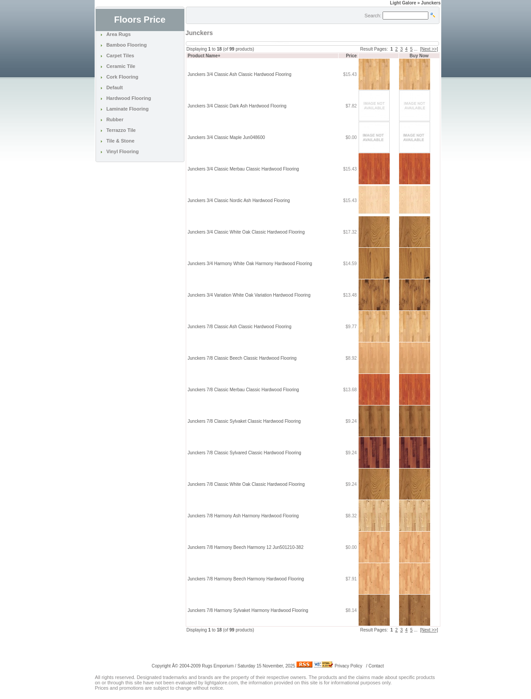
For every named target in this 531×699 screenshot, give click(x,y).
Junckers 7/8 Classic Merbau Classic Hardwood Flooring (243, 389)
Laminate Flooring (127, 108)
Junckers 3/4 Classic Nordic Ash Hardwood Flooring (239, 200)
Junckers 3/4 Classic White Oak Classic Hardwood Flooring (246, 232)
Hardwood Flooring (128, 98)
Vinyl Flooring (122, 151)
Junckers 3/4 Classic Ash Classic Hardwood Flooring (239, 74)
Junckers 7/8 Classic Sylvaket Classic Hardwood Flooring (244, 421)
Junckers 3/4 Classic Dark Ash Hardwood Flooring (237, 105)
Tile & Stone (120, 140)
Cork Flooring (122, 76)
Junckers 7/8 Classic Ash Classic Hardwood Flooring (239, 326)
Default (114, 87)
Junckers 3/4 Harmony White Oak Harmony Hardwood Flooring (250, 263)
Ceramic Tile (120, 66)
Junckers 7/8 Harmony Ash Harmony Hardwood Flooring (243, 515)
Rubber (115, 119)
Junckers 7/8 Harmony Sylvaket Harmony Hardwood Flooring (248, 610)
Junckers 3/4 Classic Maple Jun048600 (226, 137)
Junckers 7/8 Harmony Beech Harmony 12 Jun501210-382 (245, 547)
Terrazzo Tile (121, 130)
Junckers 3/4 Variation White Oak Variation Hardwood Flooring (249, 295)
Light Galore (403, 2)
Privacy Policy (348, 665)
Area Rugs (118, 34)
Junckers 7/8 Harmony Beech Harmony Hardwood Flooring (246, 578)
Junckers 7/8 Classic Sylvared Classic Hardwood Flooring (244, 452)
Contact (375, 665)
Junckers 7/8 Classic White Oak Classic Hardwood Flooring (246, 484)
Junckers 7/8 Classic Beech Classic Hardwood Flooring (242, 358)
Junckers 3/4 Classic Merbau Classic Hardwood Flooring (243, 169)
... (415, 49)
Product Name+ (204, 55)
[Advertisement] (290, 646)
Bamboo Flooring (126, 45)
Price (351, 55)
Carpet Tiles (120, 55)
